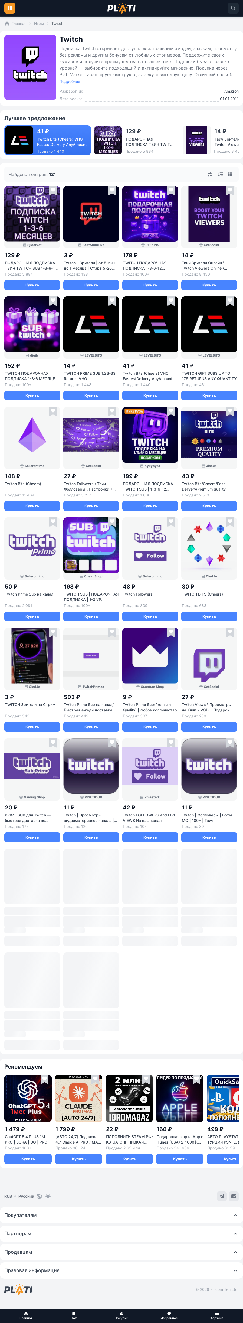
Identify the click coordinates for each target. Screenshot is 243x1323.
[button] (26, 1316)
